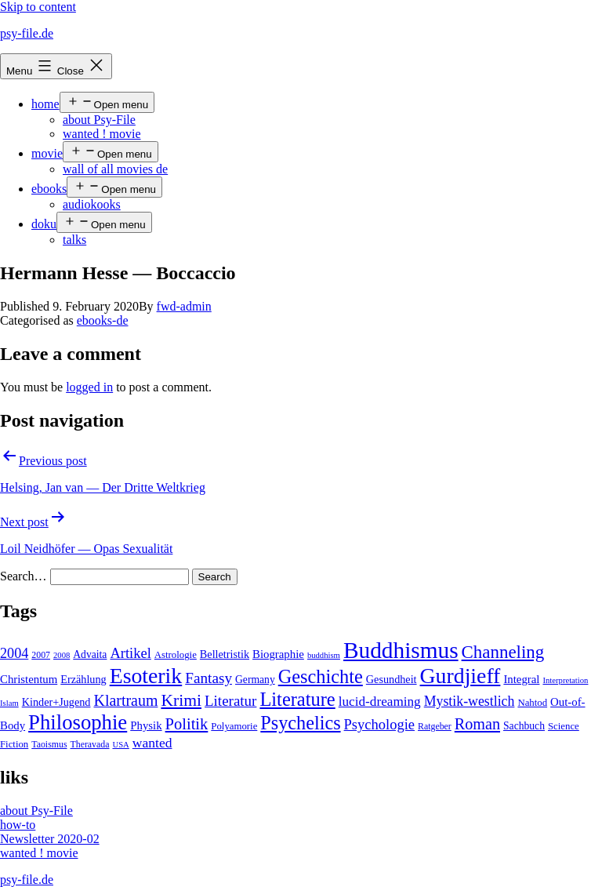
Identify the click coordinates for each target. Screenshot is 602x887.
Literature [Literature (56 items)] (297, 699)
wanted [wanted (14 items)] (152, 743)
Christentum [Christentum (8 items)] (28, 679)
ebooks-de (103, 320)
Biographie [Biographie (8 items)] (278, 654)
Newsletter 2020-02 (50, 838)
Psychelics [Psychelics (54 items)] (300, 722)
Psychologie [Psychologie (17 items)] (379, 725)
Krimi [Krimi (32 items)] (181, 700)
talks (74, 239)
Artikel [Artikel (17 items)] (130, 653)
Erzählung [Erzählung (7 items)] (83, 679)
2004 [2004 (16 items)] (14, 653)
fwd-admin (184, 306)
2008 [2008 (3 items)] (61, 655)
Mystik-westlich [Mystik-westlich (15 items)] (469, 701)
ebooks (49, 188)
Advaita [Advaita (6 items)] (90, 654)
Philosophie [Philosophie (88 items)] (77, 722)
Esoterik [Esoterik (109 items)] (146, 675)
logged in (89, 387)
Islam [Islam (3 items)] (9, 703)
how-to (17, 824)
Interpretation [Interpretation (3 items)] (565, 680)
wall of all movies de (115, 169)
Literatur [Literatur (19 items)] (230, 701)
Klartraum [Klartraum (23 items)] (125, 700)
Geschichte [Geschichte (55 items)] (320, 676)
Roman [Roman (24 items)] (477, 724)
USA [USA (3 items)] (120, 744)
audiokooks (92, 204)
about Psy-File (99, 119)
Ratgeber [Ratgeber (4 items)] (435, 726)
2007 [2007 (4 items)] (40, 654)
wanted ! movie (102, 133)
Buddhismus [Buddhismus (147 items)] (401, 650)
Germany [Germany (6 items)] (255, 679)
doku (43, 224)
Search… (23, 576)
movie (47, 153)
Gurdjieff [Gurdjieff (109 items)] (460, 675)
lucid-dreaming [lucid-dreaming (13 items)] (380, 701)
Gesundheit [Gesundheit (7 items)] (391, 679)
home (45, 104)
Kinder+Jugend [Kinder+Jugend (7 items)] (56, 702)
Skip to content (38, 6)
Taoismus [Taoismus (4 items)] (49, 744)
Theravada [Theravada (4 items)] (90, 744)
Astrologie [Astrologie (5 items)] (175, 654)
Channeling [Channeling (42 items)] (503, 652)
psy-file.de (26, 33)
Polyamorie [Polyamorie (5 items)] (234, 726)
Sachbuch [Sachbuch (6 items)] (524, 726)
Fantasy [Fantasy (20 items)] (208, 678)
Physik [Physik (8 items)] (145, 725)
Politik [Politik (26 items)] (187, 724)
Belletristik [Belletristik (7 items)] (224, 654)
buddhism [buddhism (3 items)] (323, 655)
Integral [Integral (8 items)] (521, 679)
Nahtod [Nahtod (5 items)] (532, 702)
